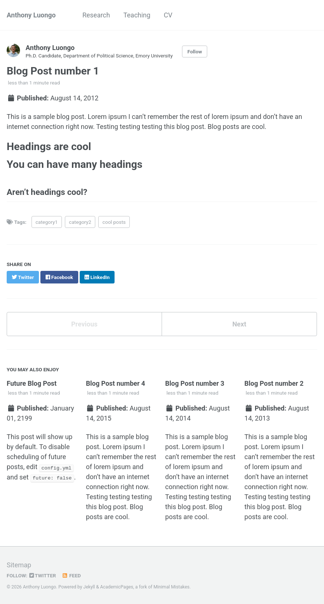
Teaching (137, 15)
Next (239, 324)
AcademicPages (116, 587)
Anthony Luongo (31, 15)
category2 (80, 222)
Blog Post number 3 (195, 383)
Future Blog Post (32, 383)
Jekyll (89, 587)
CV (168, 15)
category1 (47, 222)
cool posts (114, 222)
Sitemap (19, 565)
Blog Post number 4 (115, 383)
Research (96, 15)
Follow (194, 51)
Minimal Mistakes (171, 587)
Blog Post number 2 (274, 383)
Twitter (42, 575)
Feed (71, 575)
